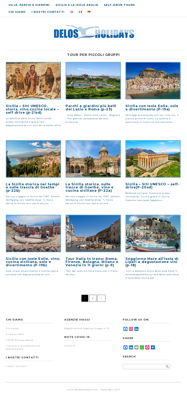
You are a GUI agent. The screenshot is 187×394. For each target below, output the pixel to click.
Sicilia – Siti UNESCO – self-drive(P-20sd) (152, 186)
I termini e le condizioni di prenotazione (23, 347)
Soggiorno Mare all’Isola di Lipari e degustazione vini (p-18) (152, 262)
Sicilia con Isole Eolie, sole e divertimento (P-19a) (152, 107)
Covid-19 (69, 345)
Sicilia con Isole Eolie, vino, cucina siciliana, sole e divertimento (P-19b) (33, 262)
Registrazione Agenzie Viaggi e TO (87, 328)
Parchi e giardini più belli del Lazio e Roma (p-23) (91, 107)
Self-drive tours (119, 5)
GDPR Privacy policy (19, 340)
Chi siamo (17, 12)
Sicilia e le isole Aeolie (77, 5)
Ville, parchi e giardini (29, 5)
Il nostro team (15, 334)
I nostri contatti (48, 12)
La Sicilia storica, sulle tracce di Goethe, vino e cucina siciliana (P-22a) (90, 187)
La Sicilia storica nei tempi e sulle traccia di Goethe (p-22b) (33, 187)
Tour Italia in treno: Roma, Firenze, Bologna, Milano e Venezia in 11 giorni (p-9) (92, 262)
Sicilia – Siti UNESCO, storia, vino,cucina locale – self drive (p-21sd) (32, 109)
